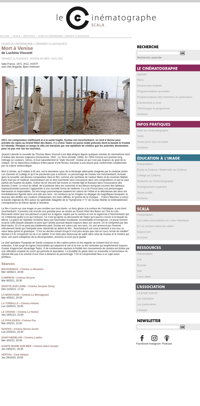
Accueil (4, 36)
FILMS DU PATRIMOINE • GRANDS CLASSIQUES (53, 36)
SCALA (14, 36)
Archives (24, 36)
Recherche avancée (148, 57)
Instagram (154, 343)
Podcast (166, 343)
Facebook (142, 343)
